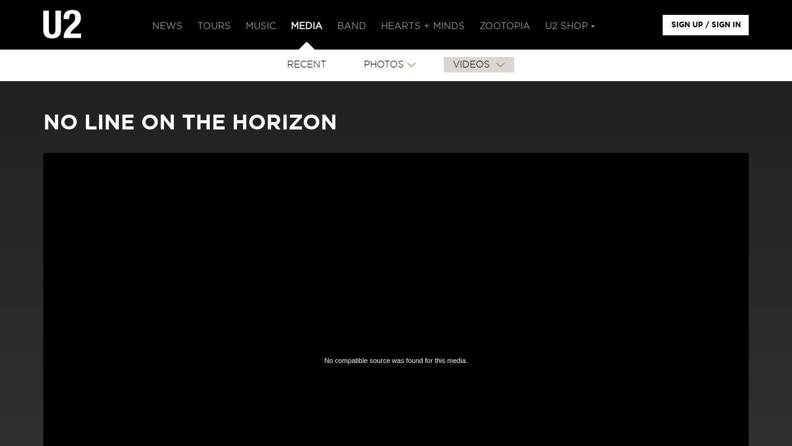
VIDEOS (473, 64)
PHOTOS (384, 64)
